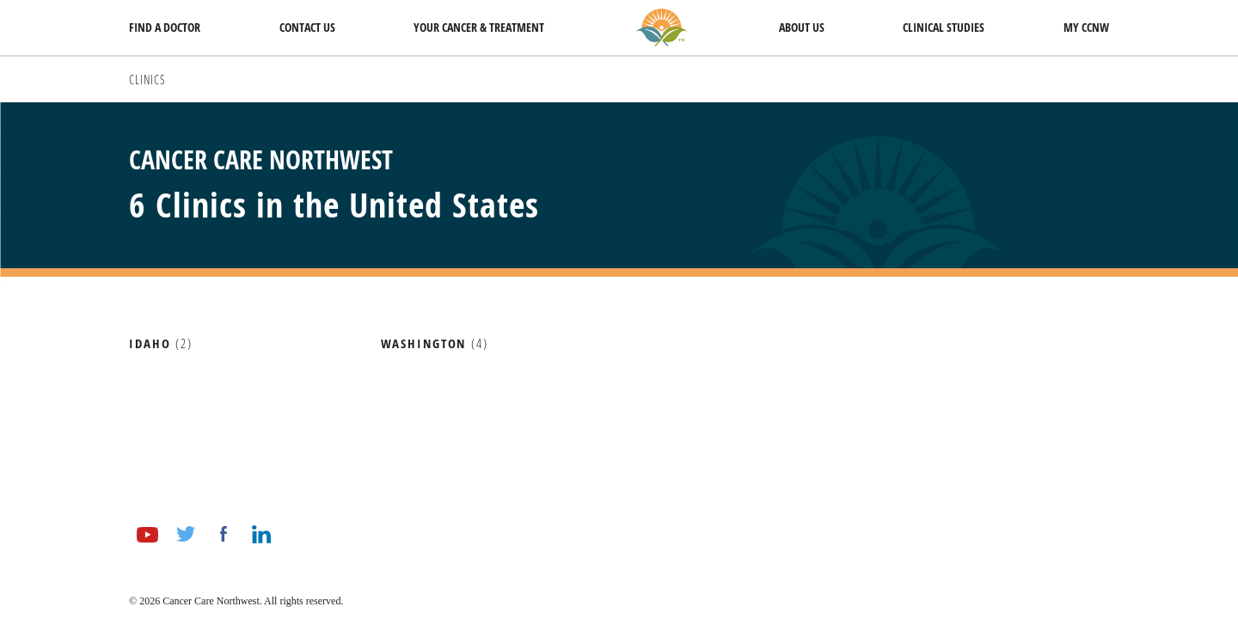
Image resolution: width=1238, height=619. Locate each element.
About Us (801, 27)
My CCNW (1086, 27)
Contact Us (307, 27)
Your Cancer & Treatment (479, 27)
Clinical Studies (943, 27)
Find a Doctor (164, 27)
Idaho (149, 344)
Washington (424, 344)
